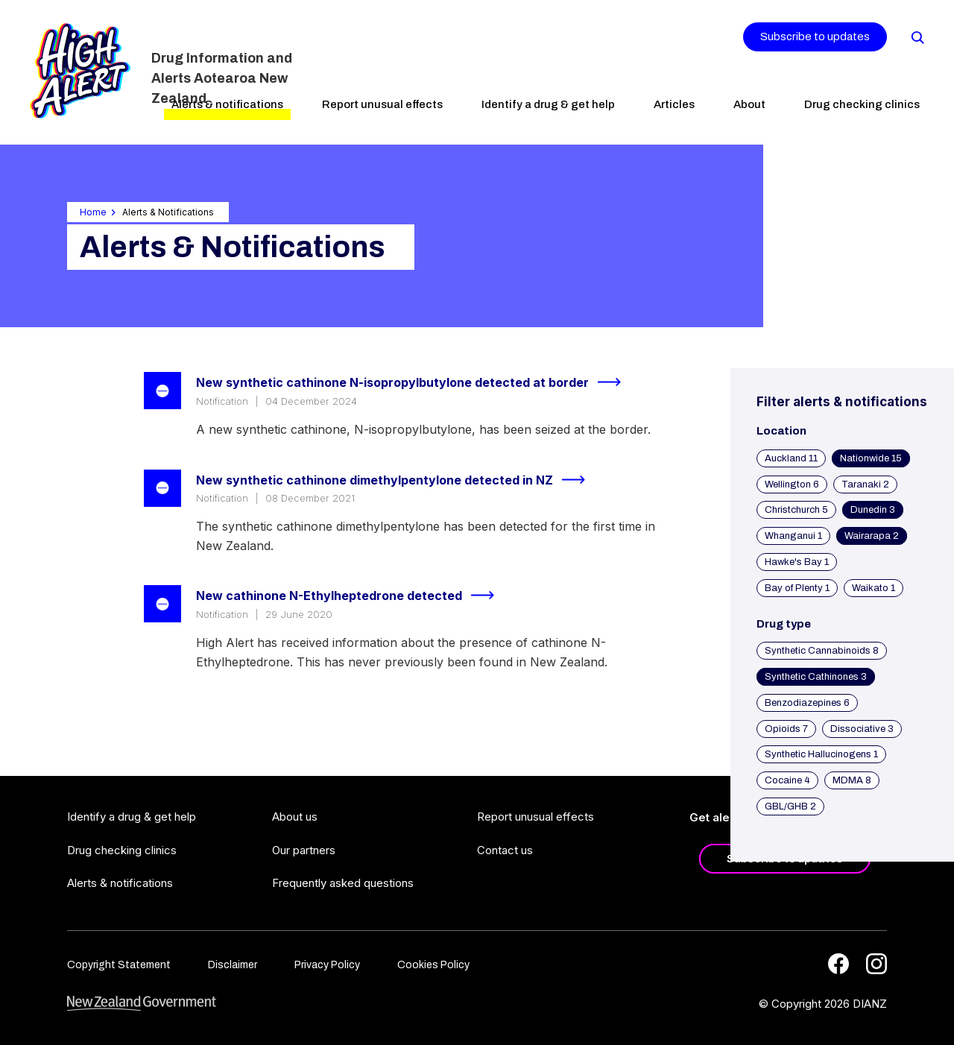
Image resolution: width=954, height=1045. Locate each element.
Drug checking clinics (862, 104)
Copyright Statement (119, 964)
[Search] (916, 36)
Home (93, 212)
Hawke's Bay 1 (797, 562)
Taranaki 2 (865, 484)
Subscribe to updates (815, 36)
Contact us (505, 850)
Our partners (303, 850)
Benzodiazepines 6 (807, 703)
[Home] (80, 70)
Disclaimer (232, 964)
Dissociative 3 (862, 729)
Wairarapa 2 (871, 536)
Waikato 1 (873, 588)
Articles (674, 104)
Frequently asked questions (343, 883)
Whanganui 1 (793, 536)
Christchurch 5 (796, 510)
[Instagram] (876, 963)
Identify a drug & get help (548, 104)
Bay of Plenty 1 (797, 588)
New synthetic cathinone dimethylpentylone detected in (397, 480)
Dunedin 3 (872, 510)
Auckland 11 (791, 458)
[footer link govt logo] (141, 1003)
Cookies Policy (433, 964)
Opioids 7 (786, 729)
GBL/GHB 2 (790, 806)
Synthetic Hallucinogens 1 (821, 754)
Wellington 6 (792, 484)
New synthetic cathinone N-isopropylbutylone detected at (415, 382)
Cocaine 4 (787, 780)
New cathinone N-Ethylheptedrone (351, 595)
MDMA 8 (852, 780)
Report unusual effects (382, 104)
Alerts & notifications (227, 104)
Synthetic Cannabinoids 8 (822, 650)
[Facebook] (838, 963)
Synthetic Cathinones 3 (816, 677)
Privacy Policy (327, 964)
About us (295, 816)
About (749, 104)
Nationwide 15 (871, 458)
